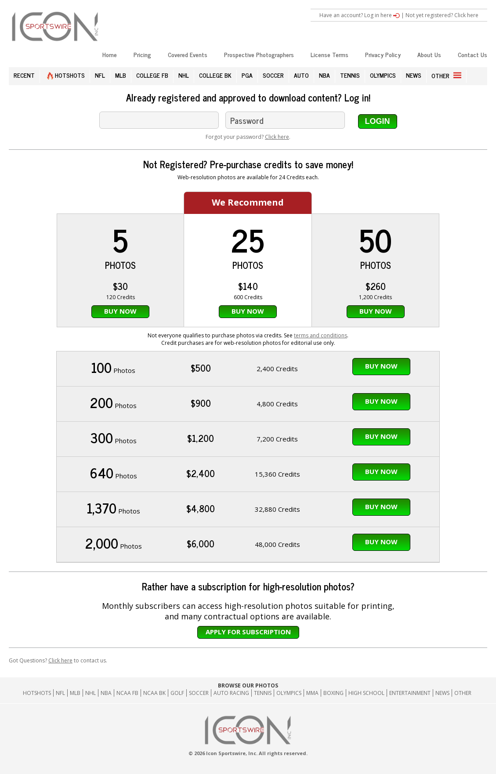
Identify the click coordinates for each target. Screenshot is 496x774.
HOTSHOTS (66, 75)
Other (462, 693)
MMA (312, 693)
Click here (277, 137)
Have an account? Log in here (359, 15)
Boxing (333, 693)
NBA (324, 75)
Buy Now (120, 311)
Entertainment (410, 693)
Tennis (263, 693)
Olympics (288, 693)
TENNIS (350, 75)
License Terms (329, 54)
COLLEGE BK (215, 75)
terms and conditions (320, 335)
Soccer (199, 693)
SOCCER (273, 75)
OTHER (446, 75)
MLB (120, 75)
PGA (247, 75)
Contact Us (472, 54)
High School (366, 693)
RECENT (24, 75)
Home (109, 54)
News (442, 693)
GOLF (177, 693)
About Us (429, 54)
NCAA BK (154, 693)
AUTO (301, 75)
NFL (100, 75)
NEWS (413, 75)
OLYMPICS (383, 75)
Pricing (142, 54)
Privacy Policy (383, 54)
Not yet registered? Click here (441, 15)
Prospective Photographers (259, 54)
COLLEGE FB (152, 75)
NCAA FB (127, 693)
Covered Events (187, 54)
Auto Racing (231, 693)
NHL (183, 75)
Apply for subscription (248, 631)
